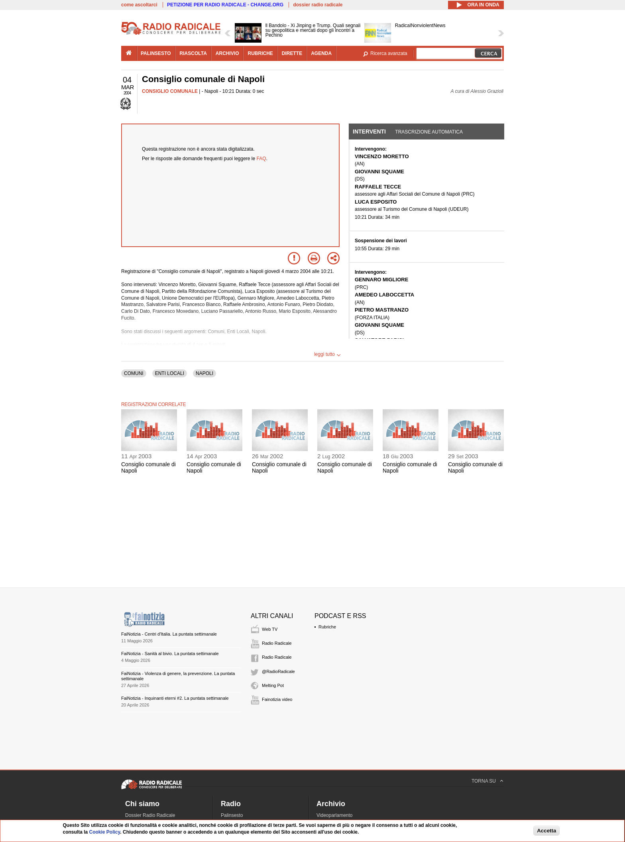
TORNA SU (484, 781)
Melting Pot (273, 685)
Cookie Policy (104, 832)
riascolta (193, 53)
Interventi (369, 131)
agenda (321, 53)
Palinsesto (232, 815)
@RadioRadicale (278, 671)
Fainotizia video (277, 699)
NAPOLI (204, 373)
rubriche (260, 53)
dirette (292, 53)
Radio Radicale (277, 643)
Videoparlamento (334, 815)
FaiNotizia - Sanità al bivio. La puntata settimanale (170, 653)
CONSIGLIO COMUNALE (170, 91)
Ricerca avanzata (388, 53)
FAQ (261, 158)
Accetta (546, 831)
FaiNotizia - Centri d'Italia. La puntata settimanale (169, 634)
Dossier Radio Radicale (150, 815)
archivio (227, 53)
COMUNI (133, 373)
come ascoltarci (139, 5)
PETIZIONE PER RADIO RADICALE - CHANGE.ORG (225, 5)
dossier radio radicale (317, 5)
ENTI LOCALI (169, 373)
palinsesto (156, 53)
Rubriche (327, 626)
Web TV (269, 629)
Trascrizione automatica (429, 132)
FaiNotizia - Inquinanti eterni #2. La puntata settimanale (175, 698)
